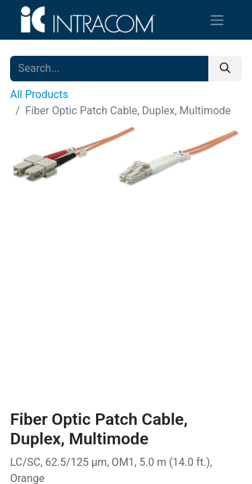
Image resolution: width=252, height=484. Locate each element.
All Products (39, 94)
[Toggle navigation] (217, 19)
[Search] (225, 68)
